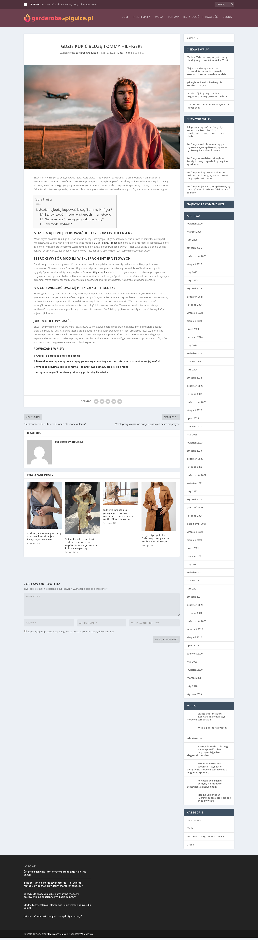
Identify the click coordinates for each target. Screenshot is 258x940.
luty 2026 (192, 242)
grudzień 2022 (195, 461)
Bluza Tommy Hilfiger (105, 245)
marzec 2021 (194, 582)
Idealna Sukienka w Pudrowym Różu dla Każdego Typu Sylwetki (214, 800)
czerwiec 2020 (195, 655)
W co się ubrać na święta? (212, 730)
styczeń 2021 (194, 599)
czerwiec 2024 (195, 339)
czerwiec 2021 (195, 558)
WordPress (87, 936)
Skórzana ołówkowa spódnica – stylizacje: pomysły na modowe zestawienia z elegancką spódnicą (207, 770)
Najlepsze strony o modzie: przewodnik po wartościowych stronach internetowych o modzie (206, 73)
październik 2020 (196, 623)
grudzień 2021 (195, 509)
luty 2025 (192, 282)
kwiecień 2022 (195, 485)
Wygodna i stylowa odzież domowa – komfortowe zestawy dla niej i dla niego (82, 369)
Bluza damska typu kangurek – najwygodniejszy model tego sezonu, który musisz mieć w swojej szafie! (98, 363)
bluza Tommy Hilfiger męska (91, 274)
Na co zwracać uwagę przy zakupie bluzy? (74, 221)
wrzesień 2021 (195, 534)
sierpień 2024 (194, 323)
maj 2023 (192, 436)
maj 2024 (192, 347)
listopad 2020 (194, 615)
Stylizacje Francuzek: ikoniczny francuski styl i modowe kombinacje (206, 718)
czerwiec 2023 (195, 428)
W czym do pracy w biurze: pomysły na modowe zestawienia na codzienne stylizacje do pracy (51, 898)
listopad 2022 (194, 469)
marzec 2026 (194, 234)
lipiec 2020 (193, 647)
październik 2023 (196, 404)
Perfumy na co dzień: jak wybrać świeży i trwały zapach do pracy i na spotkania (207, 163)
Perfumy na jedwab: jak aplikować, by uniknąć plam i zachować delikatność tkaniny (208, 191)
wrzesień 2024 (195, 315)
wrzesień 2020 (195, 631)
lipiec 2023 (193, 420)
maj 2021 (192, 566)
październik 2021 (196, 526)
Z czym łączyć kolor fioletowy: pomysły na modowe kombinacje (155, 540)
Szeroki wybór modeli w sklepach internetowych (79, 217)
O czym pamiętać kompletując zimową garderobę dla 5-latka (72, 374)
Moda (159, 19)
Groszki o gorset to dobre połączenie (58, 358)
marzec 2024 (194, 363)
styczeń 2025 (194, 290)
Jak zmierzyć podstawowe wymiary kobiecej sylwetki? (69, 4)
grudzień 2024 (195, 299)
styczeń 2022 (194, 501)
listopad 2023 (194, 396)
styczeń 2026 (194, 250)
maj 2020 (192, 664)
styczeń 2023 (194, 453)
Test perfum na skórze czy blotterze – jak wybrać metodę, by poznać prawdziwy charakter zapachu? (53, 886)
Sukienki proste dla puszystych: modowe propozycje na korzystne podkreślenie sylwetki (118, 517)
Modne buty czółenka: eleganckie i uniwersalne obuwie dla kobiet (57, 909)
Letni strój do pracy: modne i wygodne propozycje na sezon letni (207, 97)
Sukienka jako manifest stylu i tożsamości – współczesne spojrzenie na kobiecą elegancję (81, 546)
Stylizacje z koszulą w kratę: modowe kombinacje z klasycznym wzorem (44, 538)
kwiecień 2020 (195, 672)
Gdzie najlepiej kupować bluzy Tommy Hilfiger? (75, 211)
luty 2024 (192, 371)
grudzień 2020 (195, 607)
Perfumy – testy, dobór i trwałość (193, 19)
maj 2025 (192, 274)
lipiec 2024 (193, 331)
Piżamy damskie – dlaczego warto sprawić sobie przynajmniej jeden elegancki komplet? (208, 753)
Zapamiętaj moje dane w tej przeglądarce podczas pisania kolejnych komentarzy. (71, 633)
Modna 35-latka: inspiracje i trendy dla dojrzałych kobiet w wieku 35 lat (207, 61)
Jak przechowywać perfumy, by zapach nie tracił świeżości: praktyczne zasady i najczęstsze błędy (205, 134)
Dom (125, 19)
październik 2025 (196, 258)
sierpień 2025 (194, 266)
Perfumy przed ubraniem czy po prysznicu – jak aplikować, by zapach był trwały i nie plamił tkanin (208, 149)
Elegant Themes (57, 936)
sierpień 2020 (194, 639)
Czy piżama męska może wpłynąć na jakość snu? (208, 108)
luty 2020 (192, 688)
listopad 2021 (194, 518)
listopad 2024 (194, 307)
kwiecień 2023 (195, 444)
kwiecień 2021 (195, 574)
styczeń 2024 (194, 380)
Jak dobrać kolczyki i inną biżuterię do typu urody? (53, 918)
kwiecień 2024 (195, 355)
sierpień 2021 (194, 542)
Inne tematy (141, 19)
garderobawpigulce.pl (87, 55)
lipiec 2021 (193, 550)
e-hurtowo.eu (195, 740)
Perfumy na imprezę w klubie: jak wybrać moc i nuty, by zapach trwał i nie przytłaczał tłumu (208, 177)
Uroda (227, 19)
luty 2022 (192, 493)
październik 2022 (196, 477)
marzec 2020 (194, 680)
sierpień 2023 (194, 412)
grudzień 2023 (195, 388)
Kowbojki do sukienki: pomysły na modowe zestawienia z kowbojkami (204, 785)
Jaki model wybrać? (58, 226)
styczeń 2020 (194, 696)
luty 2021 (192, 590)
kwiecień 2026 (195, 225)
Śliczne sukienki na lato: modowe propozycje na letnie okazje (55, 875)
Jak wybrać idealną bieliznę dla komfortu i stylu (204, 86)
